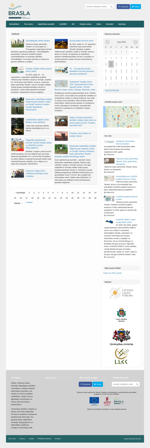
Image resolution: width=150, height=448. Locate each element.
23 (61, 198)
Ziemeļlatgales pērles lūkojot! (38, 41)
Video (98, 24)
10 (72, 193)
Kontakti (109, 24)
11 (78, 193)
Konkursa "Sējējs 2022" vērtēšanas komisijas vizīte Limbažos (37, 173)
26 (78, 198)
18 (32, 198)
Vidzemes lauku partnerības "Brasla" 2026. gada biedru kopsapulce (127, 161)
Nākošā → (18, 203)
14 (95, 193)
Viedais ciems (85, 24)
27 (84, 198)
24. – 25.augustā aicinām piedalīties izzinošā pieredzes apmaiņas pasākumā (81, 71)
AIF (73, 24)
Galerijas (122, 24)
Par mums (28, 24)
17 (27, 198)
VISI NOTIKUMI (112, 90)
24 (67, 198)
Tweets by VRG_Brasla (112, 273)
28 (90, 198)
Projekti (31, 439)
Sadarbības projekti (46, 24)
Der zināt (108, 136)
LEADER (63, 24)
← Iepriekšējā (19, 193)
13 (90, 193)
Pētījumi (22, 439)
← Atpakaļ (28, 202)
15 (15, 198)
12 (84, 193)
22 (55, 198)
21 (50, 198)
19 (38, 198)
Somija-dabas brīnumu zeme (81, 41)
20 (44, 198)
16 (21, 198)
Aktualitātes (14, 24)
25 (72, 198)
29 (95, 198)
